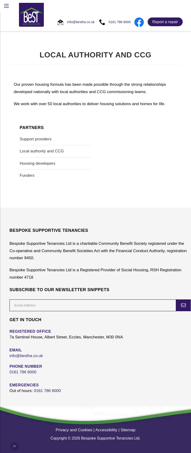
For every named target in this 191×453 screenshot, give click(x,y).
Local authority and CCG (42, 151)
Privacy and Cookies (74, 430)
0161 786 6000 (22, 372)
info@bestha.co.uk (26, 356)
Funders (27, 175)
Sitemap (128, 430)
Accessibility (107, 430)
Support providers (35, 139)
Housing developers (37, 163)
